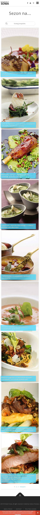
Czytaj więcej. (18, 514)
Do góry (20, 496)
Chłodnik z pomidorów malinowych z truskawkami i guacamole (14, 328)
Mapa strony (8, 509)
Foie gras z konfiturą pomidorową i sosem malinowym (16, 74)
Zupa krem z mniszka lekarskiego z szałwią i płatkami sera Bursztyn (17, 226)
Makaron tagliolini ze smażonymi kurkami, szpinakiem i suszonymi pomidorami (16, 378)
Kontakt (19, 509)
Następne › (23, 487)
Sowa (6, 3)
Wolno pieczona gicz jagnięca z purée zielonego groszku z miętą (15, 176)
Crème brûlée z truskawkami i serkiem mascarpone (15, 277)
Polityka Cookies (30, 509)
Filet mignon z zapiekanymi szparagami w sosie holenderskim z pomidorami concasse (17, 429)
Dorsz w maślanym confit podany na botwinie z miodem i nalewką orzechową (18, 125)
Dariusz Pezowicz (34, 504)
